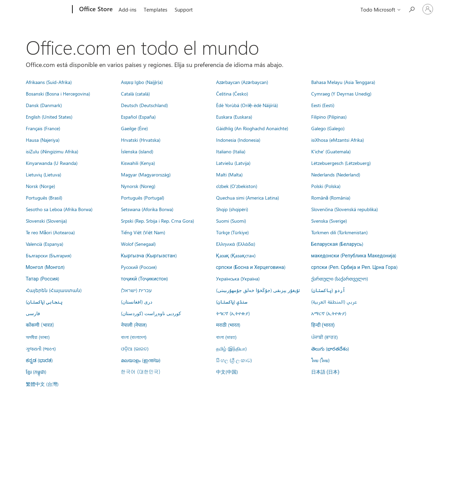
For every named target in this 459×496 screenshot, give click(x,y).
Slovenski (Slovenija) (46, 220)
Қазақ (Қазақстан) (235, 255)
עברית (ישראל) (136, 290)
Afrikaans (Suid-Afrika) (49, 82)
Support (184, 9)
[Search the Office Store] (411, 8)
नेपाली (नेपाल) (134, 324)
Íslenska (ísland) (137, 151)
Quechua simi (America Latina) (247, 197)
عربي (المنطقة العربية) (334, 301)
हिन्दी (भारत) (323, 325)
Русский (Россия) (139, 266)
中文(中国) (227, 371)
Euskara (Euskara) (234, 116)
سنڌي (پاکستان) (231, 301)
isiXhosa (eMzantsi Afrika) (337, 139)
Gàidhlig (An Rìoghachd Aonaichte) (252, 128)
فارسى (33, 313)
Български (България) (48, 255)
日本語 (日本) (325, 372)
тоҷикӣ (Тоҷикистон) (144, 278)
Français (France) (43, 128)
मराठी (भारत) (228, 324)
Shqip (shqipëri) (232, 209)
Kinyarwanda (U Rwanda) (51, 162)
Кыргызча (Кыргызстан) (149, 255)
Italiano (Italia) (230, 151)
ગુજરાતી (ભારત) (41, 348)
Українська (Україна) (238, 278)
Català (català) (135, 93)
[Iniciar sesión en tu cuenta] (428, 9)
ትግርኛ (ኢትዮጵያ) (233, 313)
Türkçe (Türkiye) (232, 232)
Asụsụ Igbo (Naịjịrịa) (142, 82)
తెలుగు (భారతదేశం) (330, 348)
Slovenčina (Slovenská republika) (344, 209)
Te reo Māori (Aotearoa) (50, 232)
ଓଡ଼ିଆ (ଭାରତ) (134, 348)
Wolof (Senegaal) (138, 243)
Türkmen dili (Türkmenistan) (339, 232)
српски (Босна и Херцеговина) (250, 266)
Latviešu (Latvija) (233, 162)
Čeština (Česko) (232, 93)
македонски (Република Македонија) (353, 255)
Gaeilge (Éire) (134, 128)
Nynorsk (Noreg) (138, 186)
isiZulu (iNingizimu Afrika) (52, 151)
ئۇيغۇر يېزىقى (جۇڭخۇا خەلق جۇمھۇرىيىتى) (258, 290)
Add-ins (127, 9)
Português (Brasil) (44, 197)
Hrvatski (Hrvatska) (140, 139)
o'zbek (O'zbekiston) (236, 186)
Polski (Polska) (325, 186)
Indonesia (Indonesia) (238, 139)
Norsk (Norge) (40, 186)
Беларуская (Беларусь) (337, 243)
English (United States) (49, 116)
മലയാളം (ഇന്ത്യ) (140, 360)
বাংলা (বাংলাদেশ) (133, 336)
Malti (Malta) (229, 174)
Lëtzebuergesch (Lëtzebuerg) (341, 162)
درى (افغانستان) (136, 301)
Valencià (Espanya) (44, 243)
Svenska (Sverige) (329, 220)
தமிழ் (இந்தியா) (231, 348)
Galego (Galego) (328, 128)
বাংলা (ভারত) (226, 336)
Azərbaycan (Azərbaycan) (242, 82)
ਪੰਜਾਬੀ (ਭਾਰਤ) (324, 336)
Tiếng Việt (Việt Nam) (143, 232)
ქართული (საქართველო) (339, 278)
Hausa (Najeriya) (42, 139)
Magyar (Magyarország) (146, 174)
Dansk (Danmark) (44, 105)
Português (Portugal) (142, 197)
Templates (155, 9)
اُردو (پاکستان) (328, 290)
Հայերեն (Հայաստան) (54, 290)
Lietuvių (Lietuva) (43, 174)
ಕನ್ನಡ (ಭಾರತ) (39, 360)
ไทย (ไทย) (320, 360)
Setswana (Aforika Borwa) (147, 209)
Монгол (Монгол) (45, 266)
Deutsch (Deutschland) (144, 105)
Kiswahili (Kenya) (138, 162)
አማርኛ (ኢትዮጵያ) (328, 313)
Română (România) (331, 197)
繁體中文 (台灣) (42, 383)
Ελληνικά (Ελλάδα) (235, 243)
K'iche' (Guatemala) (331, 151)
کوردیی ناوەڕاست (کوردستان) (151, 313)
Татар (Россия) (42, 278)
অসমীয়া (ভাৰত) (38, 336)
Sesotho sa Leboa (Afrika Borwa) (59, 209)
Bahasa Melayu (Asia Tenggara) (343, 82)
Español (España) (138, 116)
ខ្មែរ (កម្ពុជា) (36, 371)
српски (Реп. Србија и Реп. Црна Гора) (354, 266)
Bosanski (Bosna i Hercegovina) (58, 93)
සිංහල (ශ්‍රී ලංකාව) (234, 360)
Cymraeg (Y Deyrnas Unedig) (341, 93)
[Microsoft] (46, 9)
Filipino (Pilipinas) (329, 116)
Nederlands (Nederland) (335, 174)
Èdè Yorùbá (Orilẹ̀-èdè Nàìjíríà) (247, 105)
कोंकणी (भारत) (40, 324)
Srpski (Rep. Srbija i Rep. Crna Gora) (157, 220)
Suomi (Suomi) (231, 220)
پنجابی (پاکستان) (44, 301)
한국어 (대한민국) (140, 371)
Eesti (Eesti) (322, 105)
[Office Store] (95, 9)
